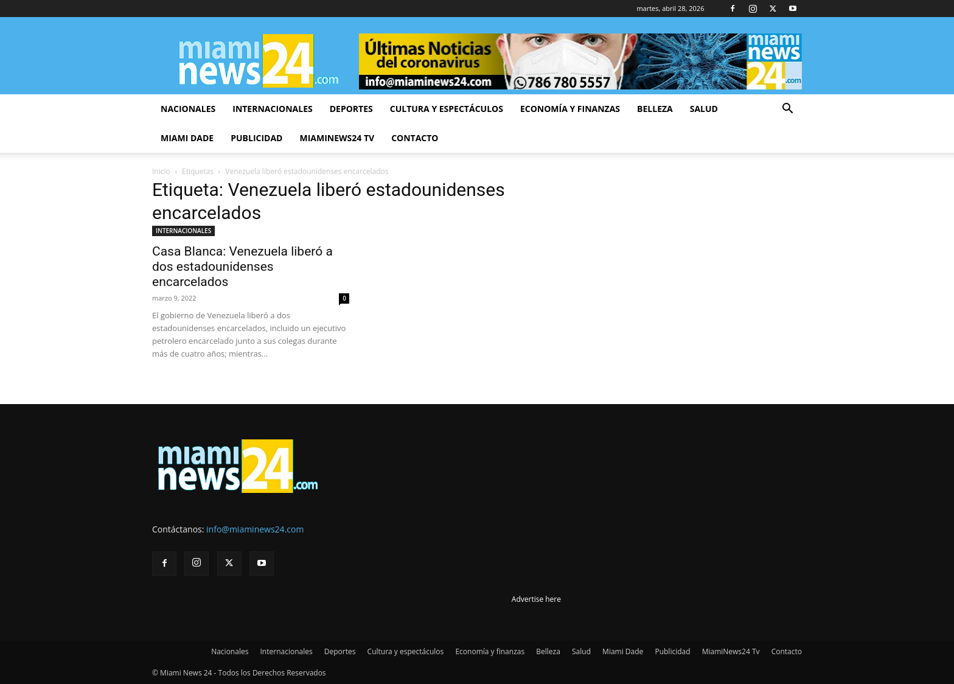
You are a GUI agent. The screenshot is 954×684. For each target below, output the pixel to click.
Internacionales (272, 108)
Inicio (161, 171)
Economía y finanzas (570, 108)
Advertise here (536, 599)
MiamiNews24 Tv (336, 138)
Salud (704, 108)
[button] (787, 110)
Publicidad (256, 138)
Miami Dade (187, 138)
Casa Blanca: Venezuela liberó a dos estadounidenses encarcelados (242, 266)
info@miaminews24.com (255, 529)
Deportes (351, 108)
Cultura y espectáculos (446, 108)
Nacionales (188, 108)
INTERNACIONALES (183, 230)
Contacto (414, 138)
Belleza (655, 108)
